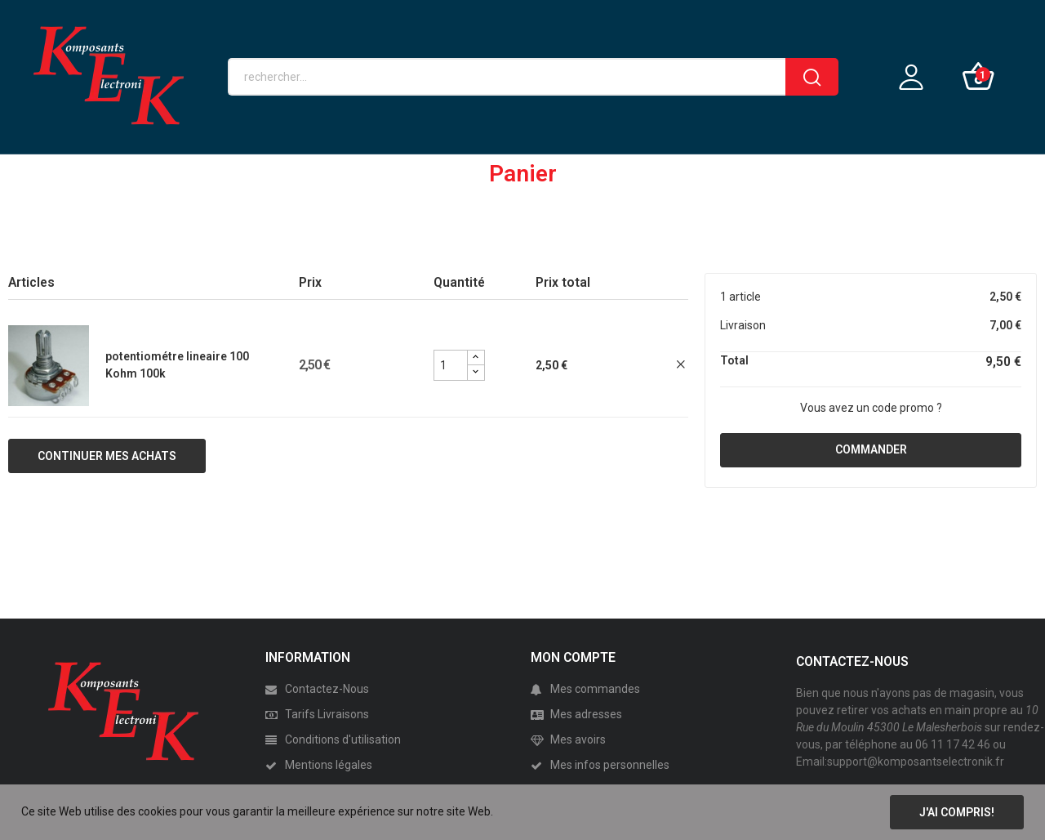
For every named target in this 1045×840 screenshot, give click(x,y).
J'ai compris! (956, 812)
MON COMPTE (573, 657)
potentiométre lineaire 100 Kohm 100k (177, 365)
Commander (871, 449)
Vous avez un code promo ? (871, 407)
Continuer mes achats (107, 455)
